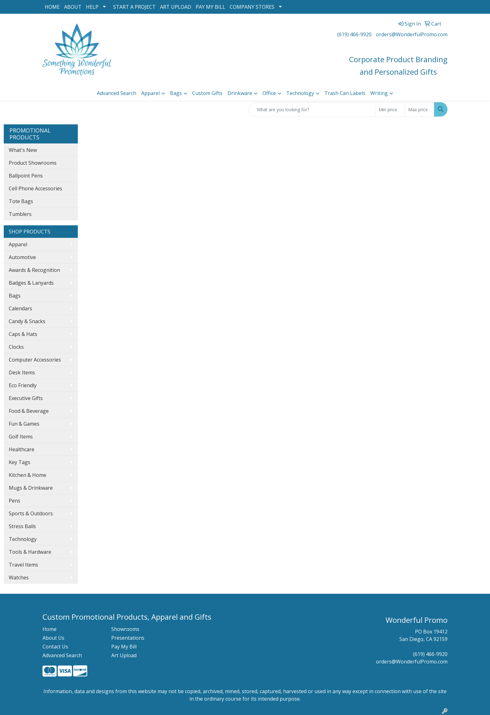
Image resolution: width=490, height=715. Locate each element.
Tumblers (20, 214)
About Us (53, 637)
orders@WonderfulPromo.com (412, 34)
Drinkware (240, 93)
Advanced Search (116, 93)
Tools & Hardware (30, 551)
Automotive (22, 257)
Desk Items (22, 372)
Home (49, 629)
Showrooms (125, 629)
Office (269, 93)
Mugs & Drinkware (31, 487)
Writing (379, 93)
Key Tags (19, 462)
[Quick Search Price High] (419, 109)
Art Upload (124, 655)
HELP (92, 6)
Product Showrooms (33, 162)
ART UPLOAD (175, 6)
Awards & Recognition (34, 270)
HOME (52, 6)
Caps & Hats (23, 334)
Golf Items (21, 436)
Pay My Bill (124, 646)
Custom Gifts (207, 93)
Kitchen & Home (27, 475)
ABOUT (73, 6)
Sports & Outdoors (31, 513)
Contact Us (55, 646)
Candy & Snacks (27, 321)
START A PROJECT (134, 6)
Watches (19, 577)
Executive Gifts (26, 398)
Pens (14, 500)
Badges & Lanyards (31, 282)
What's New (23, 150)
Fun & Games (24, 423)
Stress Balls (22, 526)
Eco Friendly (23, 385)
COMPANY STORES (252, 6)
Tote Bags (21, 201)
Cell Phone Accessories (35, 188)
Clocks (16, 346)
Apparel (150, 93)
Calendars (20, 308)
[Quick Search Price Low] (390, 109)
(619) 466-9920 (354, 34)
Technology (300, 93)
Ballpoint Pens (26, 175)
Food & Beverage (29, 411)
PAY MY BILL (210, 6)
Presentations (127, 637)
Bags (176, 93)
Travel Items (23, 564)
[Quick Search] (312, 109)
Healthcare (21, 449)
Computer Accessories (35, 359)
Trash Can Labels (344, 93)
